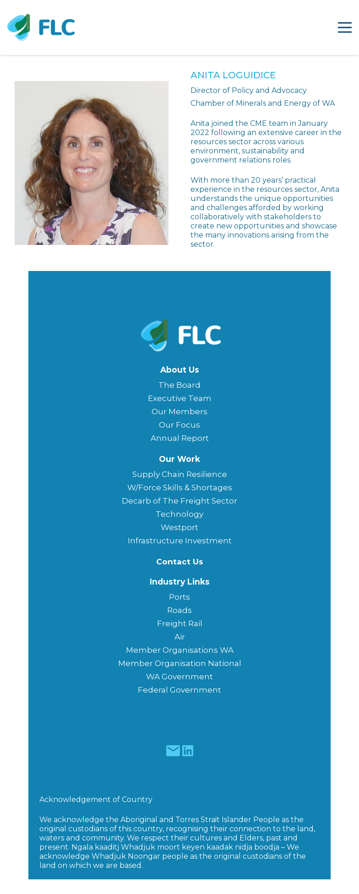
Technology (179, 514)
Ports (179, 596)
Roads (179, 610)
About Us (179, 369)
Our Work (179, 459)
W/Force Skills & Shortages (179, 487)
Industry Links (180, 581)
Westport (179, 527)
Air (179, 636)
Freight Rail (179, 623)
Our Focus (179, 424)
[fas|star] (173, 751)
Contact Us (179, 561)
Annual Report (180, 438)
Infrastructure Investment (180, 540)
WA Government (179, 676)
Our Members (179, 411)
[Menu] (345, 27)
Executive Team (180, 398)
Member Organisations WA (180, 650)
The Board (179, 385)
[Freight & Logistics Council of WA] (41, 27)
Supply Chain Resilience (179, 474)
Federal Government (179, 689)
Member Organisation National (179, 663)
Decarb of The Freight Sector (179, 500)
